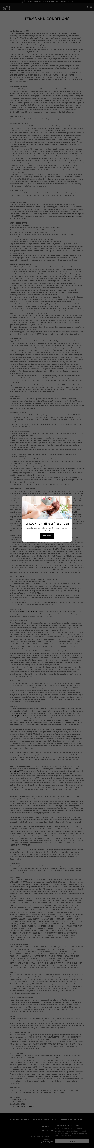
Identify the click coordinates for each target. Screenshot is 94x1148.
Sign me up (47, 536)
